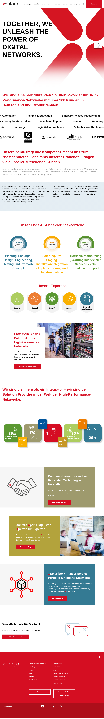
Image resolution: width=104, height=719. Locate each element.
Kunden (36, 4)
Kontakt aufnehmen (94, 4)
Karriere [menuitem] (31, 678)
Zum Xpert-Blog (26, 548)
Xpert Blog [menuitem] (32, 668)
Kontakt (40, 693)
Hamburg (92, 121)
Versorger (24, 127)
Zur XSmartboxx (58, 600)
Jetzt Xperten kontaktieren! (28, 367)
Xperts (50, 4)
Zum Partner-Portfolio (60, 504)
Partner (43, 4)
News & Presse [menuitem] (33, 681)
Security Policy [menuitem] (58, 684)
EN (84, 4)
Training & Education (43, 115)
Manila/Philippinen (45, 121)
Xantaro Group (67, 4)
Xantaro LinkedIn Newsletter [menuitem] (37, 665)
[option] (17, 303)
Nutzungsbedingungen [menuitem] (60, 675)
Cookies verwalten (59, 681)
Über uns (57, 4)
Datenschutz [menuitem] (57, 665)
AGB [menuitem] (54, 671)
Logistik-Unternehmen (53, 127)
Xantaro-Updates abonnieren (64, 695)
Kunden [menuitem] (31, 671)
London (72, 121)
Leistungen (28, 4)
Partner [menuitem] (31, 675)
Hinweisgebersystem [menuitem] (59, 678)
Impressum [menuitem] (57, 668)
